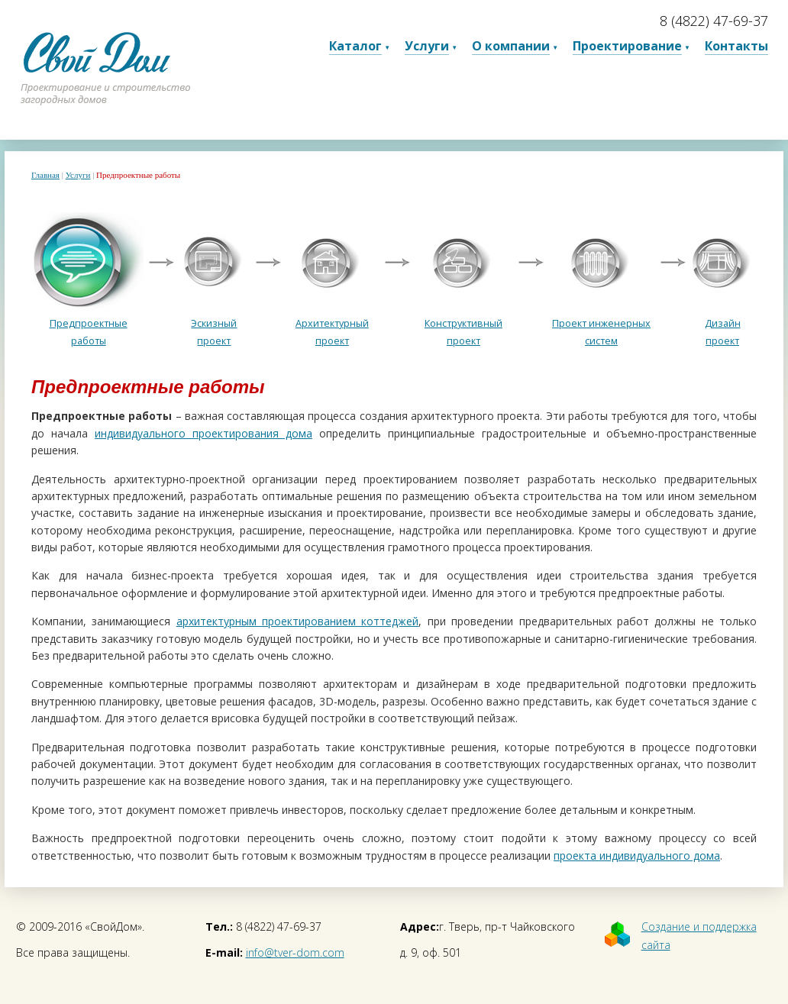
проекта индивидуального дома (637, 855)
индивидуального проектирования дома (203, 433)
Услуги (78, 174)
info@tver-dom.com (295, 952)
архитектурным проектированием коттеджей (297, 621)
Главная (45, 174)
